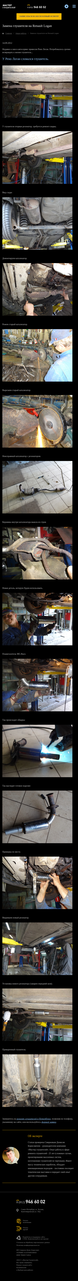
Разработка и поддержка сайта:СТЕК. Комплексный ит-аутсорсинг (36, 1238)
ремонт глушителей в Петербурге (34, 1119)
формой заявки (48, 1122)
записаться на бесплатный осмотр (39, 16)
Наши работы (21, 33)
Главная (8, 33)
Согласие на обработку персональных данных (33, 1242)
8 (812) (36, 7)
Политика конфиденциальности (28, 1245)
